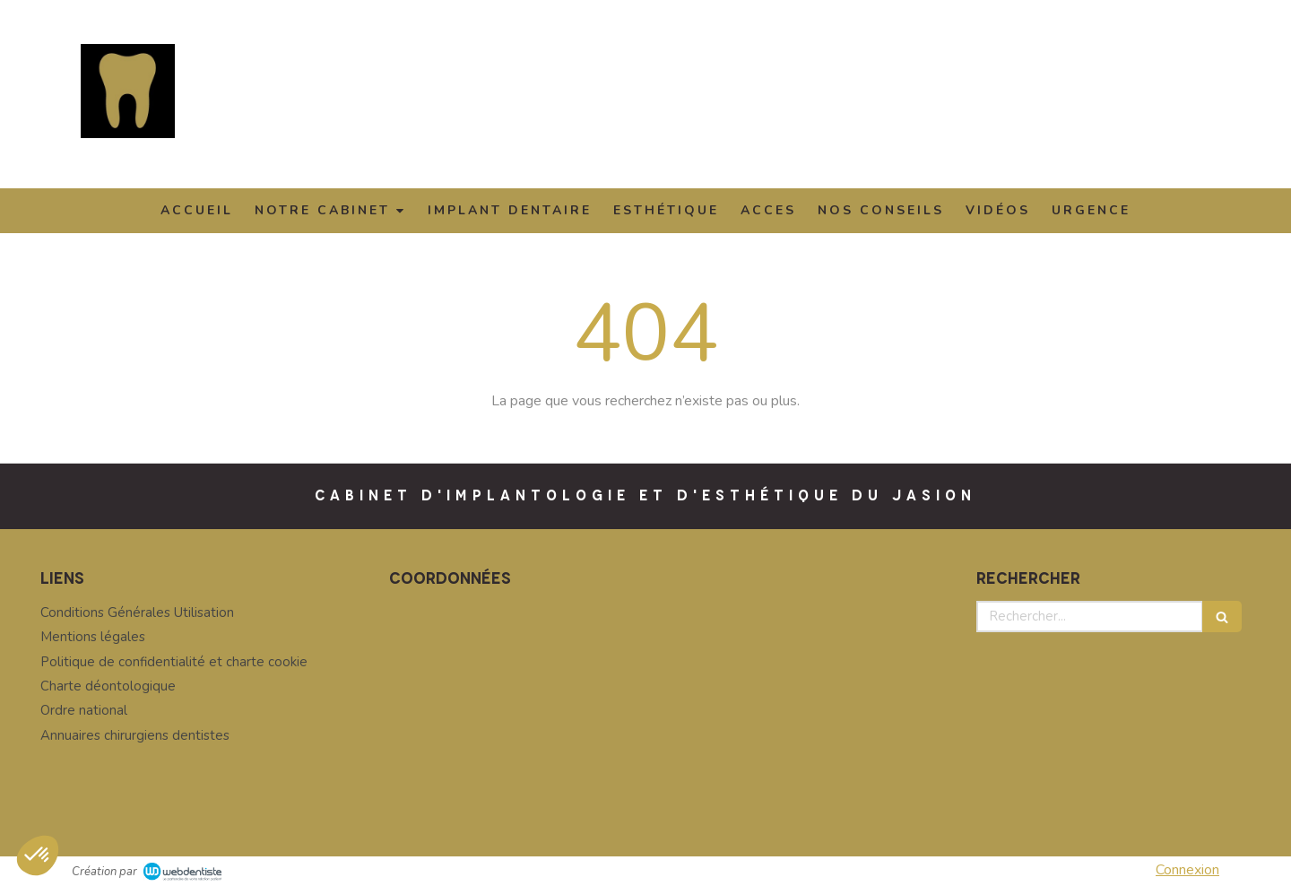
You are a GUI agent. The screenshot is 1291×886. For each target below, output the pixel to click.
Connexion (1187, 870)
